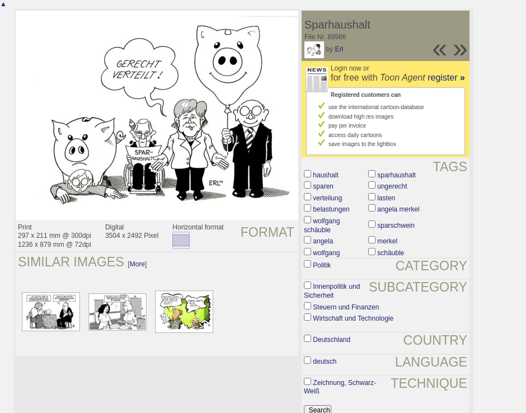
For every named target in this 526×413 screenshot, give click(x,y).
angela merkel (398, 209)
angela (323, 241)
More (137, 264)
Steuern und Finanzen (346, 307)
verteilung (327, 198)
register (446, 77)
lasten (386, 198)
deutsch (324, 361)
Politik (322, 265)
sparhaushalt (396, 175)
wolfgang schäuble (322, 225)
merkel (387, 241)
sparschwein (396, 225)
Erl (339, 49)
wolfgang (326, 253)
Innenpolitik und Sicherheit (332, 291)
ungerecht (392, 186)
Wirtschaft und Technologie (353, 318)
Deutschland (331, 340)
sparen (323, 186)
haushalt (325, 175)
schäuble (390, 253)
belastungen (331, 209)
